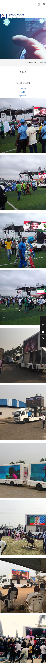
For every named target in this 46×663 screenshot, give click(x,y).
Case (40, 61)
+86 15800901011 (43, 325)
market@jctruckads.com (43, 331)
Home (35, 61)
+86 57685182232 (43, 338)
